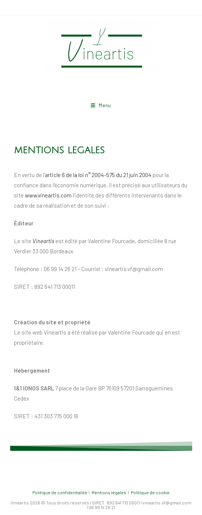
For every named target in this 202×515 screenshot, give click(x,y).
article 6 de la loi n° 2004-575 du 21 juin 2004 (98, 174)
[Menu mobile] (101, 105)
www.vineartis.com (48, 195)
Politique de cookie (150, 492)
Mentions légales (109, 492)
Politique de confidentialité (59, 492)
